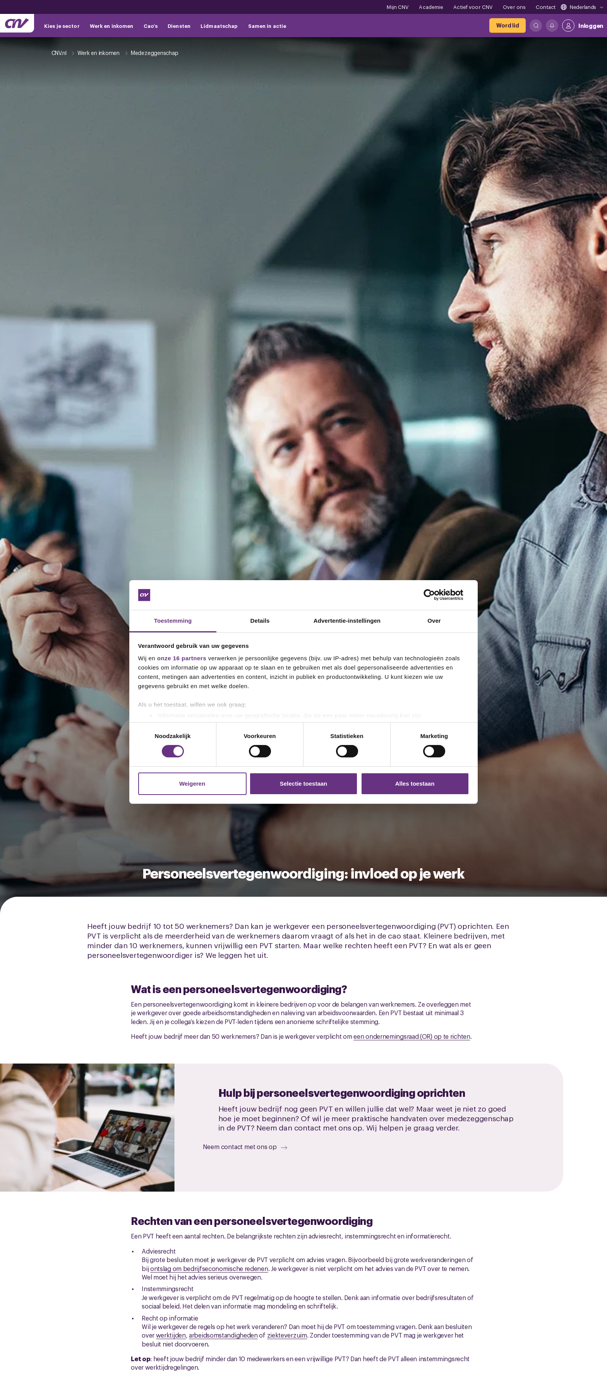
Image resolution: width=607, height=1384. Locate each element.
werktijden (171, 1335)
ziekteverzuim (287, 1335)
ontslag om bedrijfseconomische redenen (209, 1268)
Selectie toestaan (304, 783)
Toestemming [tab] (173, 620)
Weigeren (192, 783)
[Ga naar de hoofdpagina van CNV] (17, 23)
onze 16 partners (181, 658)
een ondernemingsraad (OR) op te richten (411, 1036)
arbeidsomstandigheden (223, 1335)
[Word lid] (507, 25)
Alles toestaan (415, 783)
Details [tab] (260, 620)
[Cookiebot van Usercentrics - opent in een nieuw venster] (435, 595)
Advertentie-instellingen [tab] (347, 620)
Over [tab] (434, 620)
